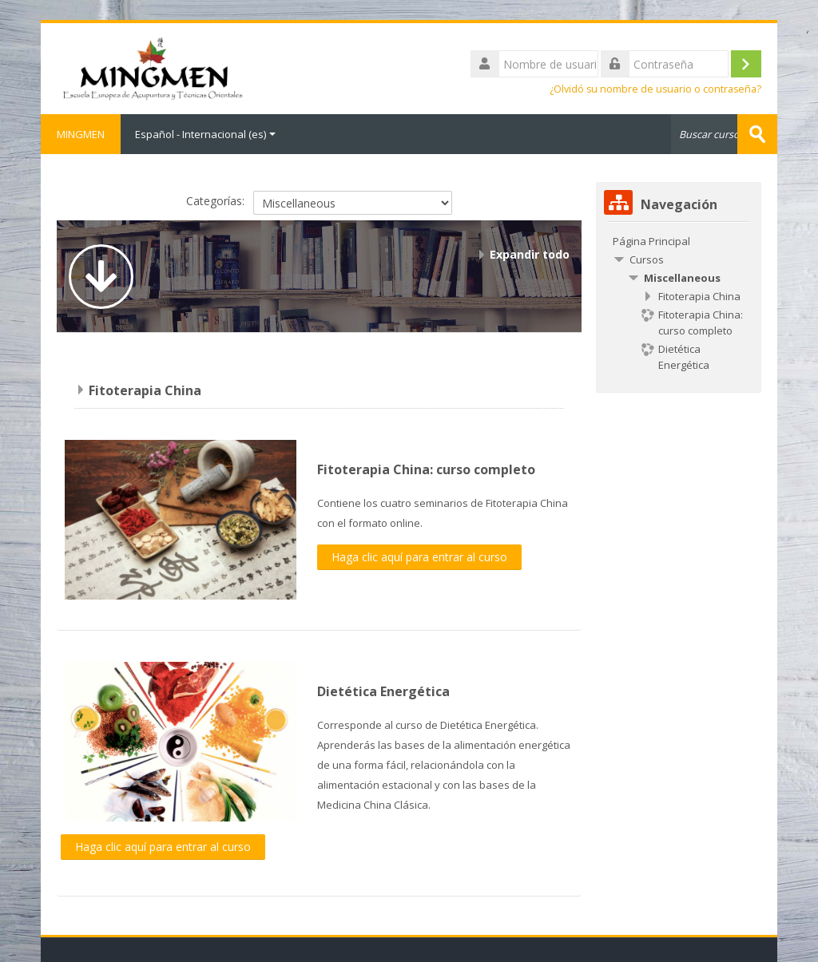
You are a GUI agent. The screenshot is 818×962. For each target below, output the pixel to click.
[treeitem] (678, 241)
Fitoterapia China (145, 390)
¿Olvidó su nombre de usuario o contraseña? (655, 89)
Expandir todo (530, 254)
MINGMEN (81, 134)
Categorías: (215, 200)
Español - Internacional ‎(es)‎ (205, 134)
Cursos (646, 259)
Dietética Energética (383, 691)
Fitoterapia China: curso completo (426, 469)
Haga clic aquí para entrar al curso (419, 556)
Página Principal (651, 241)
